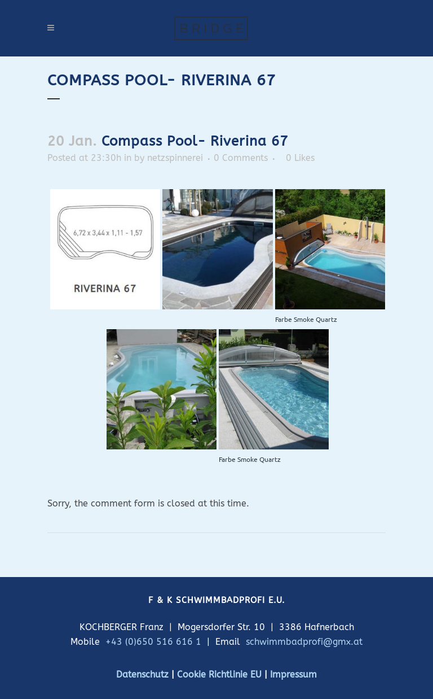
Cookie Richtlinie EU (219, 674)
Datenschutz (142, 674)
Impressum (293, 674)
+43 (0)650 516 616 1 (153, 641)
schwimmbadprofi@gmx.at (304, 641)
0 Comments (241, 157)
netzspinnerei (175, 157)
